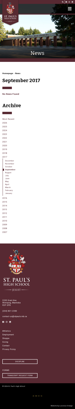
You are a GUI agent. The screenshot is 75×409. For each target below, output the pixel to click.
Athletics (6, 331)
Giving (5, 342)
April (7, 184)
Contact (5, 346)
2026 (4, 123)
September (10, 170)
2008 (4, 228)
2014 (4, 206)
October (8, 167)
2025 (4, 127)
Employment (8, 335)
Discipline (20, 362)
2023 (4, 134)
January (8, 193)
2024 (4, 130)
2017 (4, 157)
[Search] (63, 2)
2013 (4, 209)
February (9, 190)
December (9, 161)
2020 (4, 145)
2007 (4, 232)
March (8, 187)
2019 (4, 149)
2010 (4, 221)
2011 (4, 217)
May (7, 182)
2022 (4, 138)
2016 (4, 198)
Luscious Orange (66, 406)
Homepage (7, 73)
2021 (4, 142)
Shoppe (5, 338)
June (7, 179)
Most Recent (8, 119)
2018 (4, 153)
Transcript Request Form (20, 375)
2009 (4, 224)
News (18, 73)
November (9, 164)
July (7, 176)
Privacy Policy (9, 349)
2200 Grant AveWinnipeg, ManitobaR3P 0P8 (11, 302)
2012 (4, 213)
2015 (4, 202)
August (8, 173)
